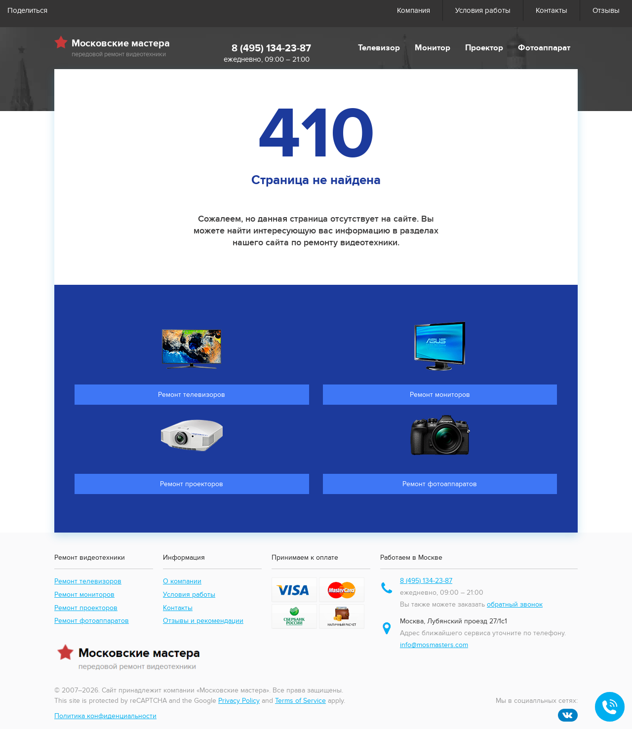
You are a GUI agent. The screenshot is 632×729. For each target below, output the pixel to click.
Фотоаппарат (544, 48)
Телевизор (379, 48)
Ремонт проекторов (86, 608)
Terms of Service (300, 700)
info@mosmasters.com (434, 645)
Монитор (432, 48)
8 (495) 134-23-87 (271, 48)
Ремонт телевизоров (87, 581)
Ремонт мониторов (84, 594)
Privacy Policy (239, 700)
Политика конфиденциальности (105, 716)
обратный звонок (515, 604)
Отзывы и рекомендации (203, 620)
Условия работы (483, 10)
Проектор (484, 48)
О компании (182, 581)
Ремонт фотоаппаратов (91, 620)
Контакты (551, 10)
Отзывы (606, 10)
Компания (413, 10)
